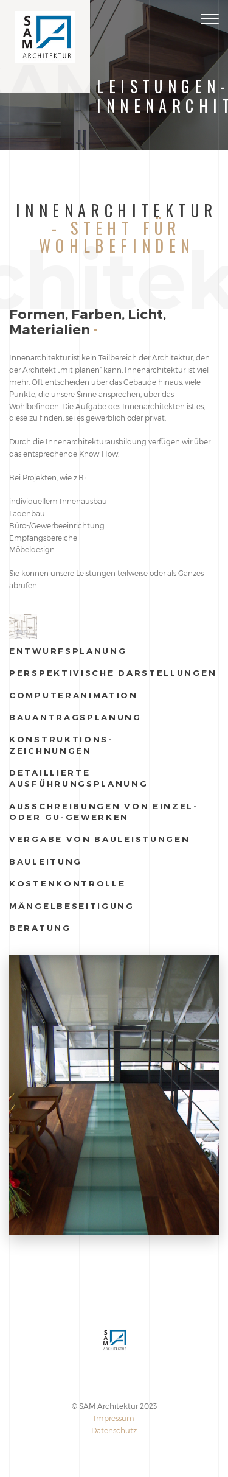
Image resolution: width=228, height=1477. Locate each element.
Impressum (114, 1418)
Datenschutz (114, 1430)
